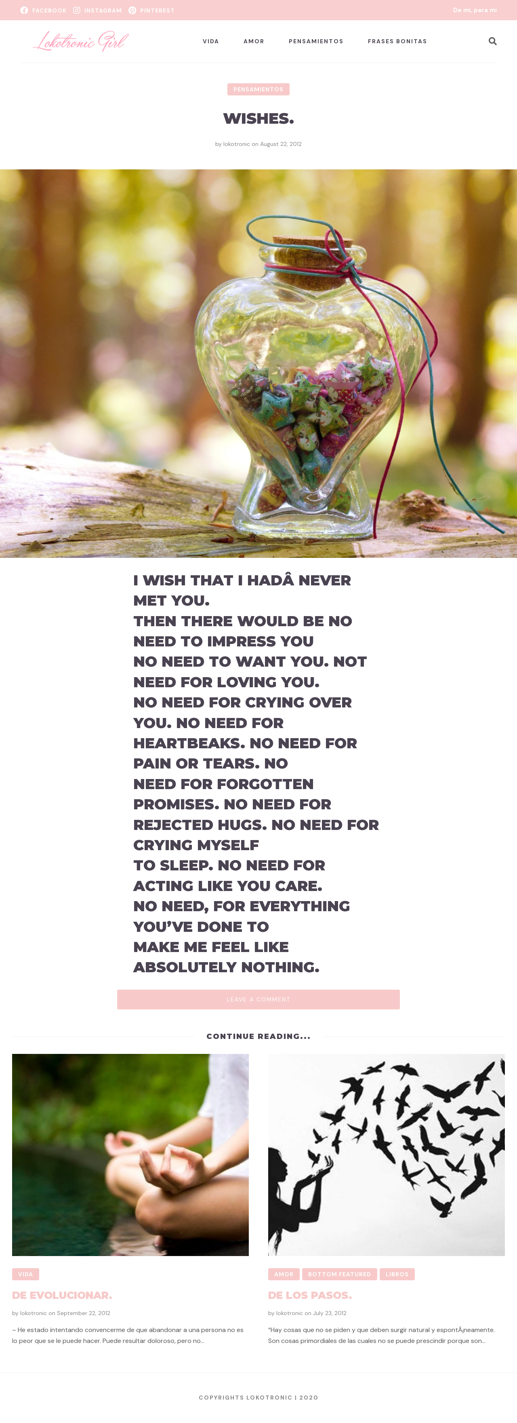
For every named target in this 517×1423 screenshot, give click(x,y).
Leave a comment (258, 999)
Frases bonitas (397, 41)
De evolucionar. (62, 1295)
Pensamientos (316, 41)
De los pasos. (310, 1295)
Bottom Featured (339, 1274)
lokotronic (236, 144)
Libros (397, 1274)
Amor (254, 41)
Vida (211, 41)
